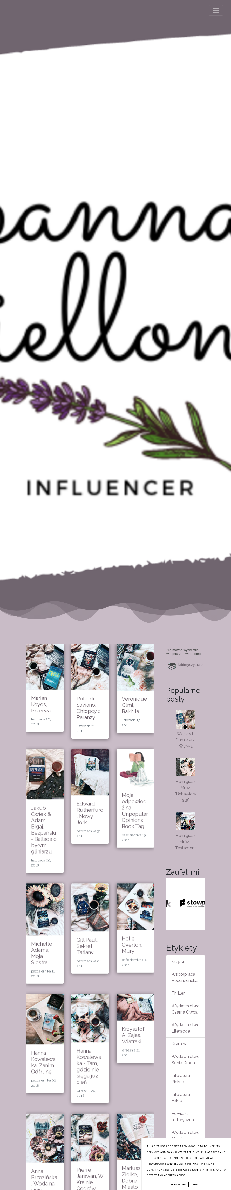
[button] (169, 904)
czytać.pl (190, 665)
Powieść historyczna (183, 1116)
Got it (197, 1184)
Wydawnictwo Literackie (186, 1028)
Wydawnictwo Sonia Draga (186, 1059)
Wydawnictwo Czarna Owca (186, 1009)
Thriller (178, 993)
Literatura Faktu (181, 1097)
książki (178, 961)
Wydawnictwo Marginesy (186, 1135)
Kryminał (180, 1043)
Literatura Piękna (181, 1078)
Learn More (177, 1184)
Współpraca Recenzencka (185, 977)
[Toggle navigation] (216, 10)
